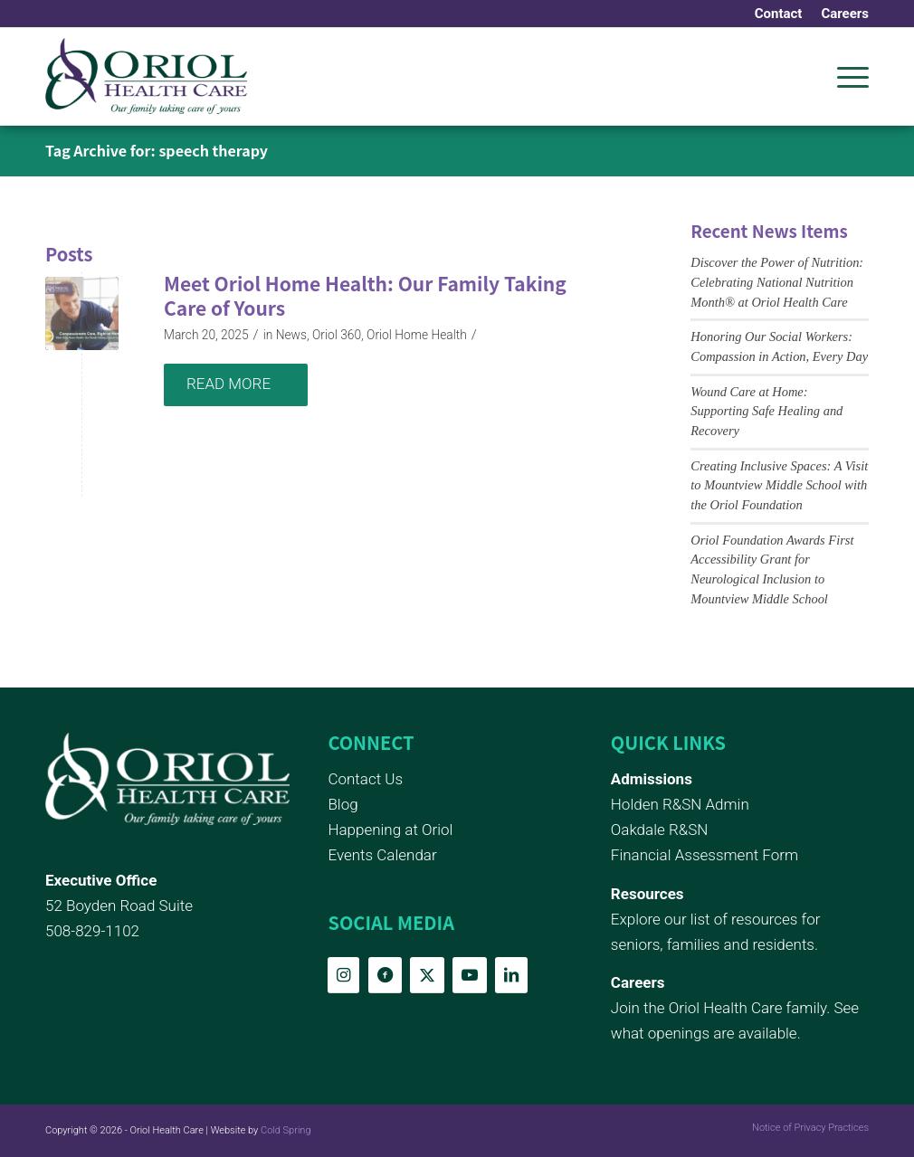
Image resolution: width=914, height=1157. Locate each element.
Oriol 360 (336, 334)
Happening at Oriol (390, 829)
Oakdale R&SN (659, 829)
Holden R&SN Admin (680, 804)
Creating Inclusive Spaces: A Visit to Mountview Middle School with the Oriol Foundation (779, 485)
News (291, 334)
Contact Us (365, 779)
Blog (342, 804)
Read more (235, 384)
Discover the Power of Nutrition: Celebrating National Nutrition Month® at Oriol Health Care (776, 281)
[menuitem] (779, 13)
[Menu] (847, 76)
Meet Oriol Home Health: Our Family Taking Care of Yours (365, 295)
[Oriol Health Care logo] (146, 76)
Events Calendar (382, 855)
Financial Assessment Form (704, 855)
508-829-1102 (92, 931)
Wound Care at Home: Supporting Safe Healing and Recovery (766, 411)
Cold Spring (286, 1130)
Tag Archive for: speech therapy (156, 150)
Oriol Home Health (417, 334)
